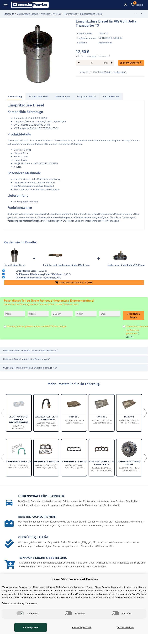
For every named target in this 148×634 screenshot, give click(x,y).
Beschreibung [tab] (14, 96)
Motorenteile (105, 42)
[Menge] (92, 62)
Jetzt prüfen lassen (133, 315)
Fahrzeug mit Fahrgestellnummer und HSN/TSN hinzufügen (37, 326)
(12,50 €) (31, 270)
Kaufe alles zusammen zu (74, 282)
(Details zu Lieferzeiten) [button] (115, 72)
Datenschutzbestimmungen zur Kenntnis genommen (135, 331)
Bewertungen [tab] (63, 96)
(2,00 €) (43, 274)
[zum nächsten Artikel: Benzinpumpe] (141, 14)
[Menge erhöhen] (111, 62)
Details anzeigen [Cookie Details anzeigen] (125, 627)
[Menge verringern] (78, 62)
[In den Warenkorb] (131, 62)
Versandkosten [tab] (111, 96)
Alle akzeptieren (30, 627)
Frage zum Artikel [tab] (86, 96)
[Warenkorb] (136, 5)
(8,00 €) (38, 277)
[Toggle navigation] (5, 5)
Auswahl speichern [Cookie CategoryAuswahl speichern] (81, 627)
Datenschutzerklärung (13, 603)
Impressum (31, 603)
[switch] (20, 613)
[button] (125, 5)
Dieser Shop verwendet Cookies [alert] (74, 579)
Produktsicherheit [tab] (38, 96)
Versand (93, 56)
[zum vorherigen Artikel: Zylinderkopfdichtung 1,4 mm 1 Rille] (136, 14)
